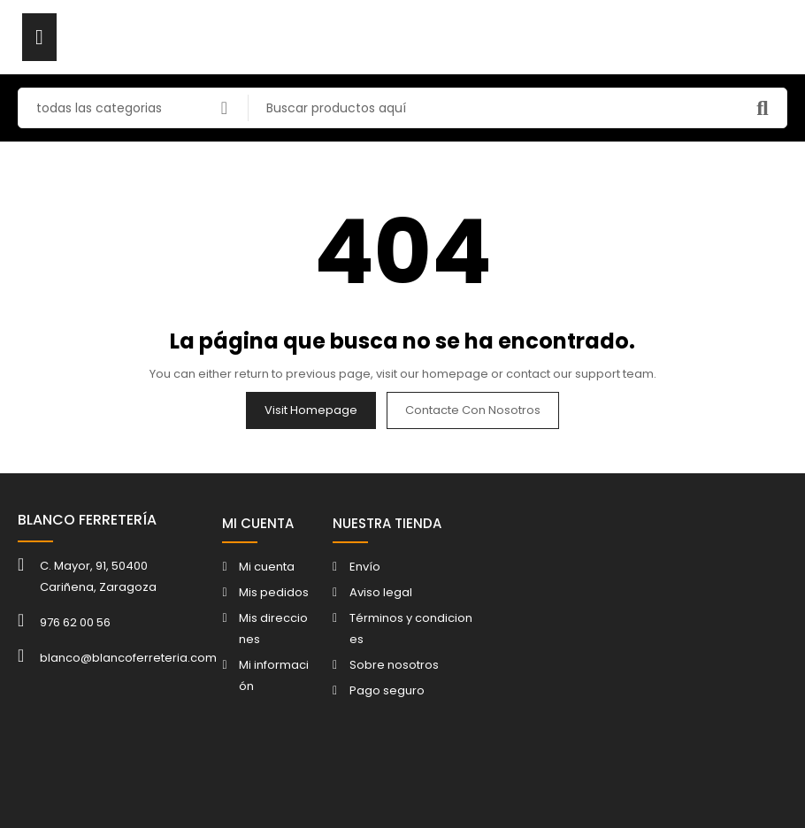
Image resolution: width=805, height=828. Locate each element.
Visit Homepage (310, 410)
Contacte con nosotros (472, 410)
